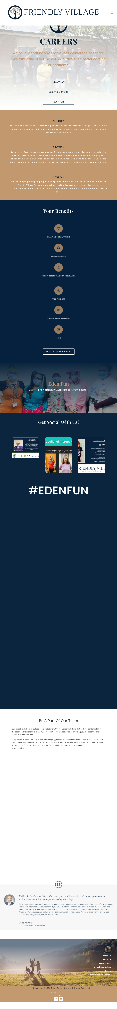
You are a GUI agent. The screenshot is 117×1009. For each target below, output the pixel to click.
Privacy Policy (58, 1008)
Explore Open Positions (58, 367)
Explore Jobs (59, 97)
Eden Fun (58, 117)
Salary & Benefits (58, 107)
